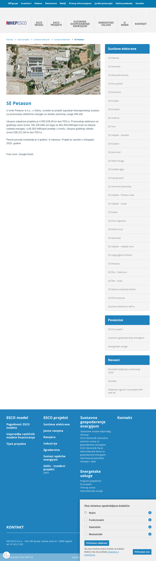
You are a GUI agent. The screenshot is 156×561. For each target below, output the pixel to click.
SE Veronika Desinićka (119, 186)
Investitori (26, 3)
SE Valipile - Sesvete (118, 135)
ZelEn (46, 472)
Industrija (50, 443)
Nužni (92, 513)
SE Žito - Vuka (115, 280)
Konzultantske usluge (91, 490)
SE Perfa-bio (114, 92)
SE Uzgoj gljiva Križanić (120, 254)
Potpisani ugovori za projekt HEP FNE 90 (125, 391)
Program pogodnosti (90, 480)
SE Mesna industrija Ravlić (122, 289)
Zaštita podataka (124, 3)
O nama (125, 24)
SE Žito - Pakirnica (117, 272)
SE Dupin (113, 212)
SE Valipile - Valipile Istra (121, 246)
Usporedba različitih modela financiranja (20, 435)
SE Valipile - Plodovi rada (121, 194)
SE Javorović (114, 152)
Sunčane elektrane (42, 39)
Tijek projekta (16, 444)
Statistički (95, 527)
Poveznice (115, 320)
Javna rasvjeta (53, 430)
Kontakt (140, 3)
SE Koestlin (114, 109)
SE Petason (79, 39)
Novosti (114, 360)
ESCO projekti (56, 24)
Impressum (78, 557)
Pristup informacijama (80, 3)
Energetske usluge (106, 24)
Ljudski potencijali (103, 3)
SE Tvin (112, 126)
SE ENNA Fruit (115, 229)
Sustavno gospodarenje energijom (80, 24)
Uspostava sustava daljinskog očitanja (95, 433)
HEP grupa (13, 3)
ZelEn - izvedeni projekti (54, 467)
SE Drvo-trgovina (117, 220)
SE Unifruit (113, 117)
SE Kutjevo (113, 143)
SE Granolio (114, 66)
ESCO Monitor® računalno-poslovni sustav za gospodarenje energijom (94, 441)
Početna (9, 39)
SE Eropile (113, 100)
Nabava (38, 3)
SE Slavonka (114, 237)
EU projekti (86, 484)
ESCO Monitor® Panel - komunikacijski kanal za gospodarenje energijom (93, 451)
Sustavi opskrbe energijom (54, 458)
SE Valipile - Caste (117, 203)
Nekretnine (51, 3)
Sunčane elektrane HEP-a (121, 306)
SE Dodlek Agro (116, 169)
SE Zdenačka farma (118, 75)
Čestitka (112, 381)
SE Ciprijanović (116, 177)
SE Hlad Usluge (116, 160)
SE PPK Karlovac (116, 297)
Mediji (63, 3)
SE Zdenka (113, 57)
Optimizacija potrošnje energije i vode (92, 460)
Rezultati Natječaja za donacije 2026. (124, 371)
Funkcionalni (96, 520)
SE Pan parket (115, 83)
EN (146, 11)
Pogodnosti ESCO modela (18, 426)
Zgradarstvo (51, 450)
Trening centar (88, 487)
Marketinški (95, 534)
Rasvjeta (49, 437)
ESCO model (39, 24)
